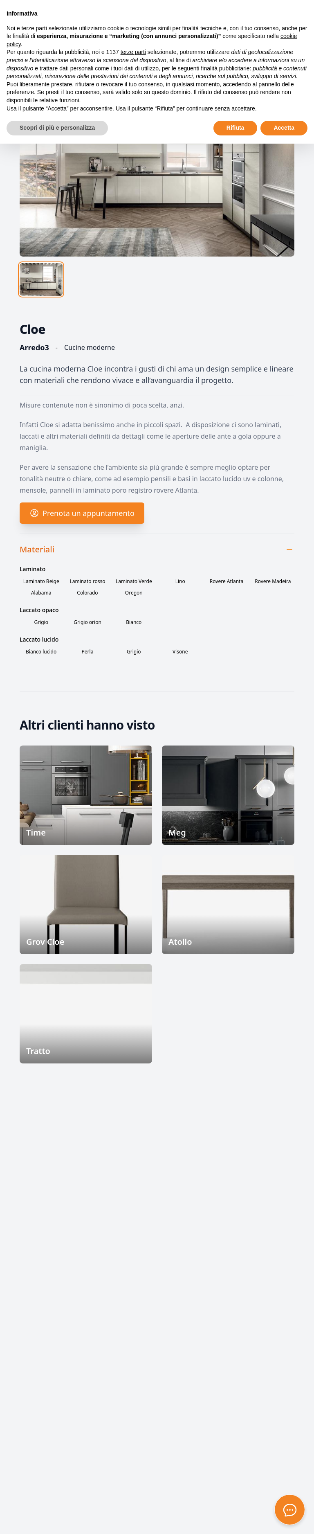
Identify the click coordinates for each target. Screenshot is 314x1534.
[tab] (41, 279)
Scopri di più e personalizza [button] (57, 127)
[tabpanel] (157, 162)
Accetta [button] (284, 127)
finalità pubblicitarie (225, 68)
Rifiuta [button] (235, 127)
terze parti (133, 52)
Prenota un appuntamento (82, 520)
